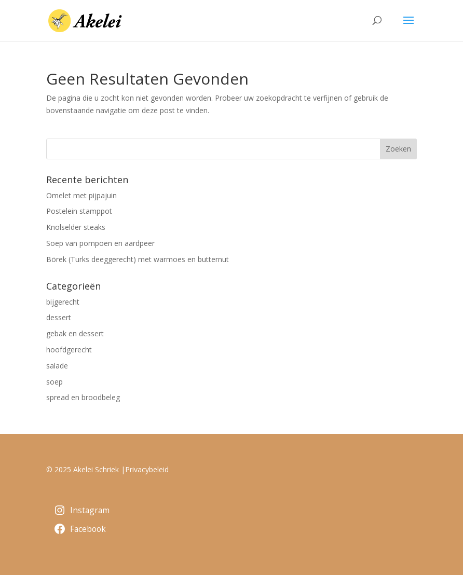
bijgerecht (62, 302)
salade (57, 366)
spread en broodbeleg (83, 397)
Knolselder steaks (75, 227)
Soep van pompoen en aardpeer (100, 243)
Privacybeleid (147, 469)
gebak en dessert (75, 333)
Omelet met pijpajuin (81, 195)
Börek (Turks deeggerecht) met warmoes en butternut (137, 259)
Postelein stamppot (79, 211)
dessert (58, 317)
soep (54, 382)
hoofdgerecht (69, 349)
